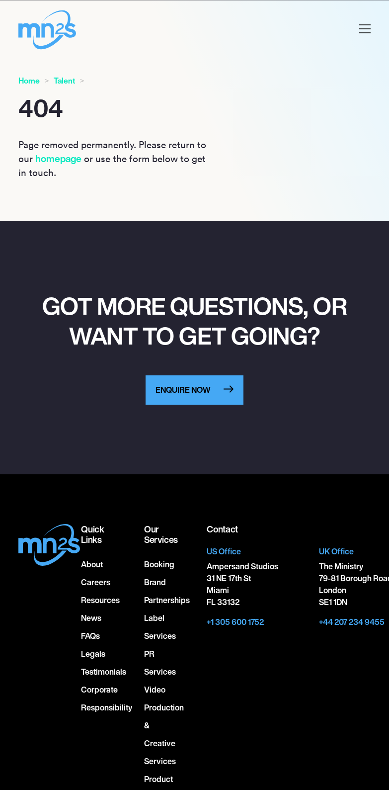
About (92, 564)
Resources (100, 600)
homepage (58, 159)
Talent (64, 81)
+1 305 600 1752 (235, 622)
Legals (93, 654)
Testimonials (103, 672)
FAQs (90, 636)
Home (29, 81)
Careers (95, 582)
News (91, 618)
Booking (159, 564)
